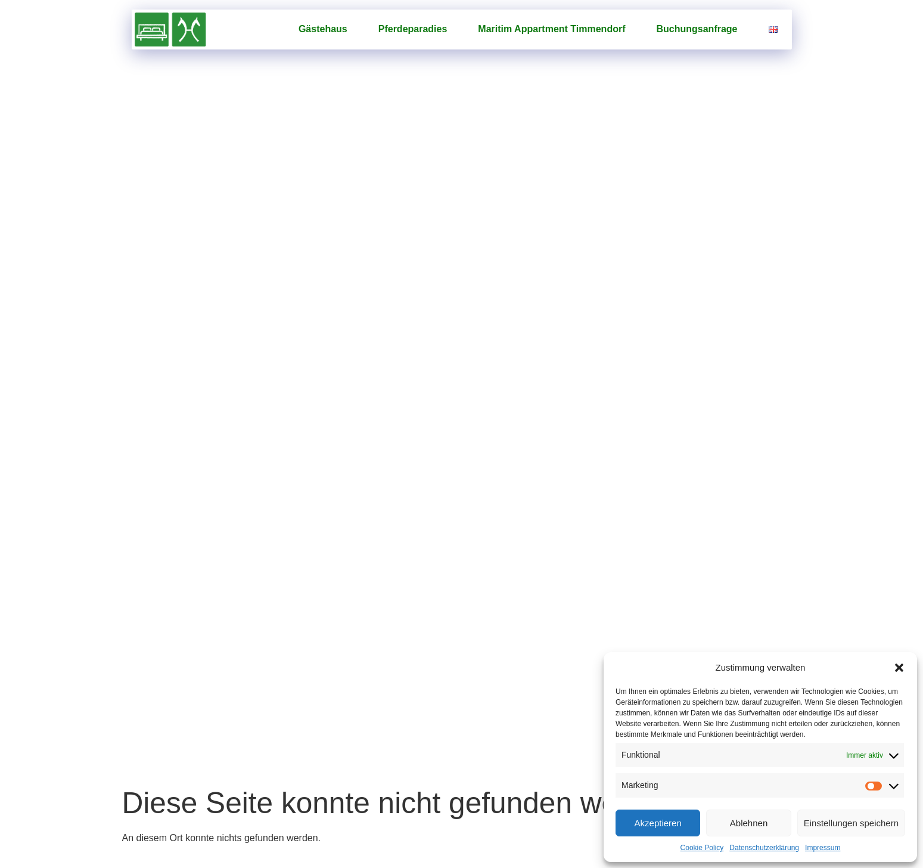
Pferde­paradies (412, 29)
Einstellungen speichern (851, 823)
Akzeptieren (658, 823)
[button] (899, 668)
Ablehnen (748, 823)
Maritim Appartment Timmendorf (551, 29)
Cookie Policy (702, 848)
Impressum (822, 848)
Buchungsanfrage (696, 29)
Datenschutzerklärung (764, 848)
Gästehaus (323, 29)
